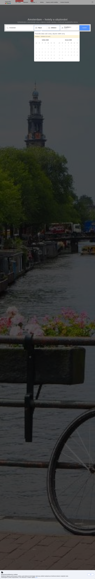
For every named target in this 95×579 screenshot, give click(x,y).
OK (90, 574)
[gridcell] (48, 45)
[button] (35, 40)
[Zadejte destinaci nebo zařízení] (20, 28)
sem (36, 577)
